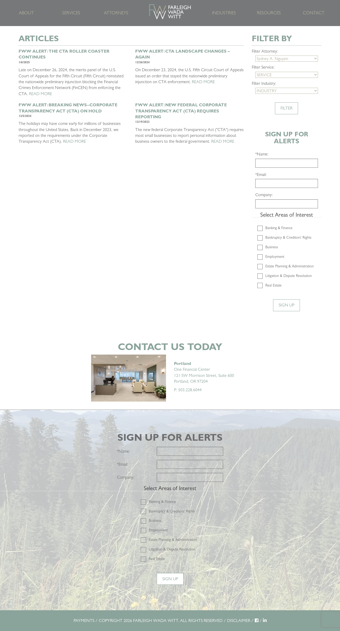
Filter (286, 108)
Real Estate (273, 285)
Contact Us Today (170, 346)
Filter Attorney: (265, 51)
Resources (269, 12)
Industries (224, 12)
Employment (274, 256)
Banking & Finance (278, 228)
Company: (264, 194)
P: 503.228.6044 (188, 389)
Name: (262, 154)
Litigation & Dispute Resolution (288, 276)
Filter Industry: (264, 83)
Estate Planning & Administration (289, 266)
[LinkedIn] (265, 620)
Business (271, 247)
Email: (261, 174)
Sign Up (286, 305)
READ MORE (40, 93)
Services (71, 12)
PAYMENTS (84, 620)
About (26, 12)
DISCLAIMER (238, 620)
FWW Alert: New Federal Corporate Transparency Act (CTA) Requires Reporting (181, 110)
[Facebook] (256, 620)
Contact (313, 12)
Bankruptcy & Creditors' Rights (288, 237)
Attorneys (116, 12)
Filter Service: (263, 67)
